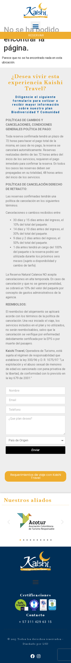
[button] (35, 26)
